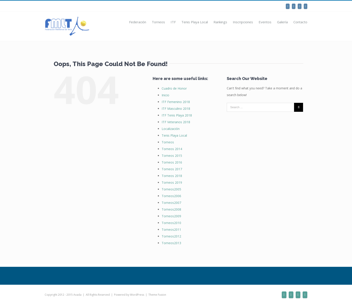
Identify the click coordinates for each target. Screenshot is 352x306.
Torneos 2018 (172, 176)
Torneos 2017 (172, 169)
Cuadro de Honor (174, 88)
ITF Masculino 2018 (176, 108)
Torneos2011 (171, 229)
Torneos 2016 (172, 162)
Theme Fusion (157, 295)
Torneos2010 (171, 223)
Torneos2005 (171, 189)
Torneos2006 (171, 196)
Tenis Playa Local (174, 135)
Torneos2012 (171, 236)
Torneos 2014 (172, 149)
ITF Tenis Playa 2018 (177, 115)
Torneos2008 (171, 209)
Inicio (165, 95)
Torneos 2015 (172, 155)
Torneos (168, 142)
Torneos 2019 (172, 182)
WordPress (137, 295)
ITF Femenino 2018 (176, 102)
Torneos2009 (171, 216)
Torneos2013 (171, 243)
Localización (171, 129)
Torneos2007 (171, 202)
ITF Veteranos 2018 (176, 122)
